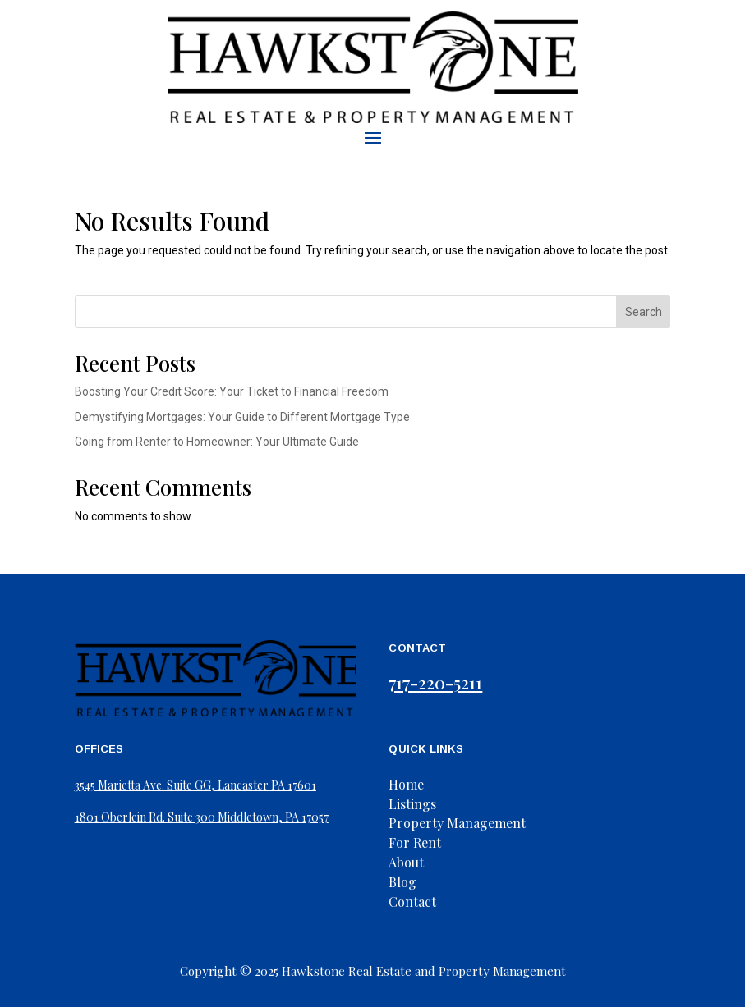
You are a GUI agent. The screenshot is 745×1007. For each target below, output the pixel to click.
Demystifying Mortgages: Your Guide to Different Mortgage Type (242, 416)
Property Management (457, 822)
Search (643, 311)
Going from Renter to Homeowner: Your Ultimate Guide (217, 441)
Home (406, 784)
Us (416, 862)
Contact (412, 901)
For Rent (415, 842)
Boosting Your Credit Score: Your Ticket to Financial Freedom (232, 391)
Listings (412, 803)
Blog (402, 881)
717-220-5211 (435, 682)
